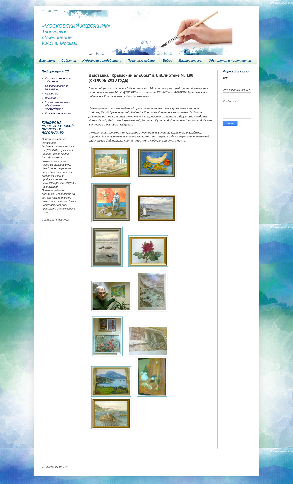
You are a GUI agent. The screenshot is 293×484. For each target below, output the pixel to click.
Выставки (47, 60)
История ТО (53, 98)
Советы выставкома (58, 113)
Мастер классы (190, 60)
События (68, 60)
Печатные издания (142, 60)
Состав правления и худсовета (58, 80)
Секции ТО (51, 93)
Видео (167, 60)
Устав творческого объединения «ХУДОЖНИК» (57, 105)
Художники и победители (101, 60)
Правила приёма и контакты (56, 87)
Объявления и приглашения (230, 60)
